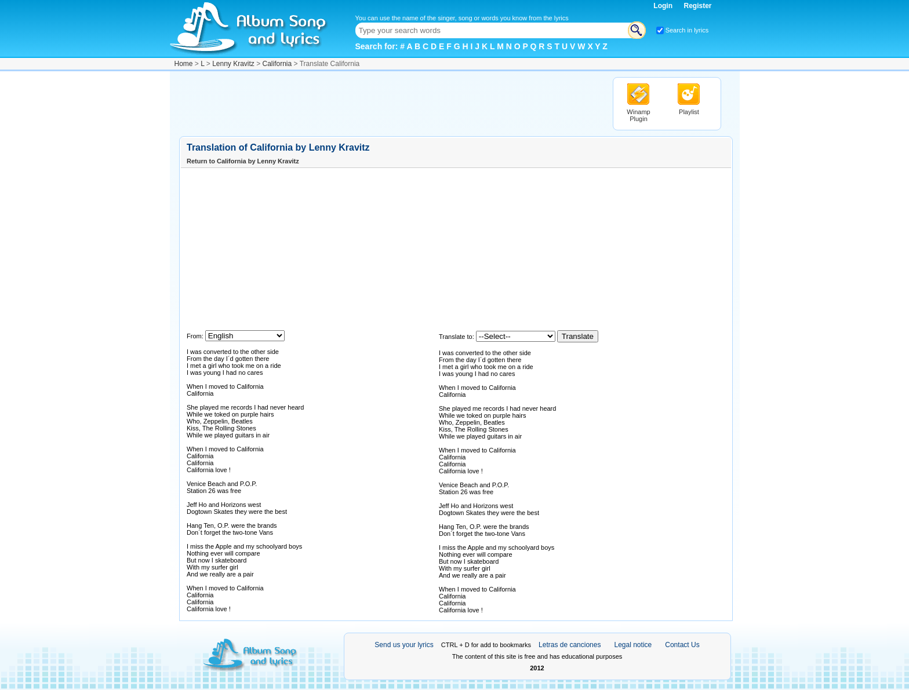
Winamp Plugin (638, 115)
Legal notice (633, 645)
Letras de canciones (570, 645)
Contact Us (682, 645)
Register (697, 6)
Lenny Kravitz (233, 64)
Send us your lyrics (403, 645)
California (277, 64)
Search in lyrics (687, 30)
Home (183, 64)
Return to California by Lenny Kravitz (243, 161)
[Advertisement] (390, 103)
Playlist (689, 111)
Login (663, 6)
